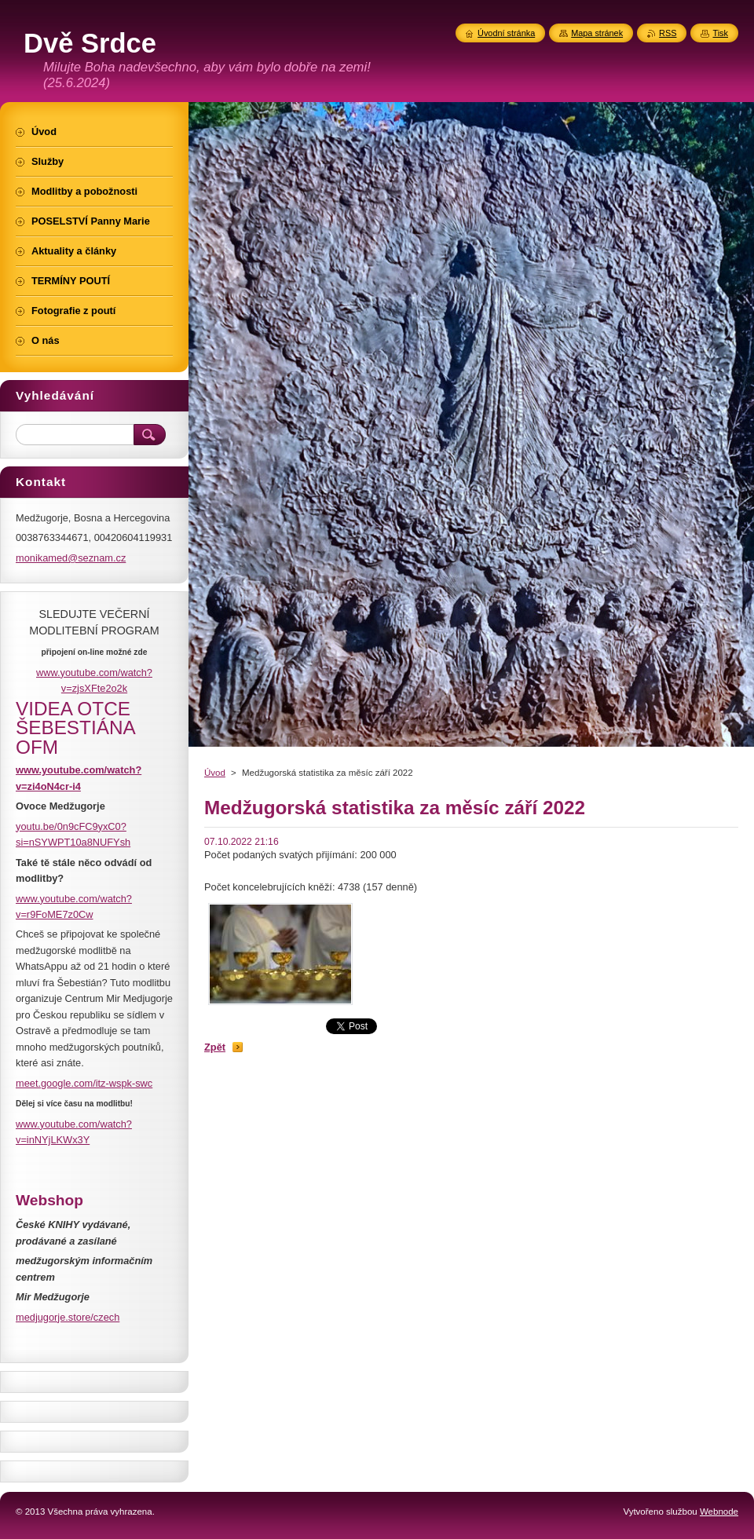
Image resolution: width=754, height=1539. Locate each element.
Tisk (720, 33)
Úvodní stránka (506, 33)
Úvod (214, 772)
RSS (667, 33)
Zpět (214, 1047)
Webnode (719, 1511)
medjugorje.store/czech (67, 1317)
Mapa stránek (597, 33)
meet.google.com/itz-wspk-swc (84, 1083)
